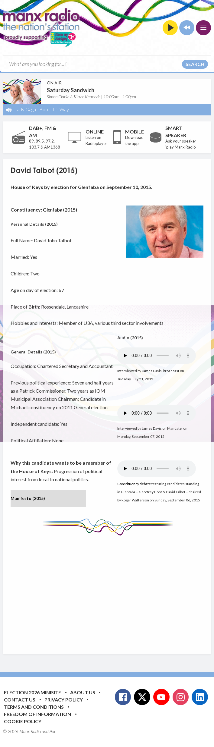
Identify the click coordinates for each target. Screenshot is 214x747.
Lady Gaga (25, 109)
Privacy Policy (63, 699)
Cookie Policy (22, 721)
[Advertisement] (112, 590)
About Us (82, 692)
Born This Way (54, 109)
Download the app (134, 140)
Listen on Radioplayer (96, 140)
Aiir (53, 731)
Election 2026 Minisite (32, 692)
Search (195, 64)
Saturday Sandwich (70, 90)
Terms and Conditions (34, 707)
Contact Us (19, 699)
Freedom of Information (37, 714)
